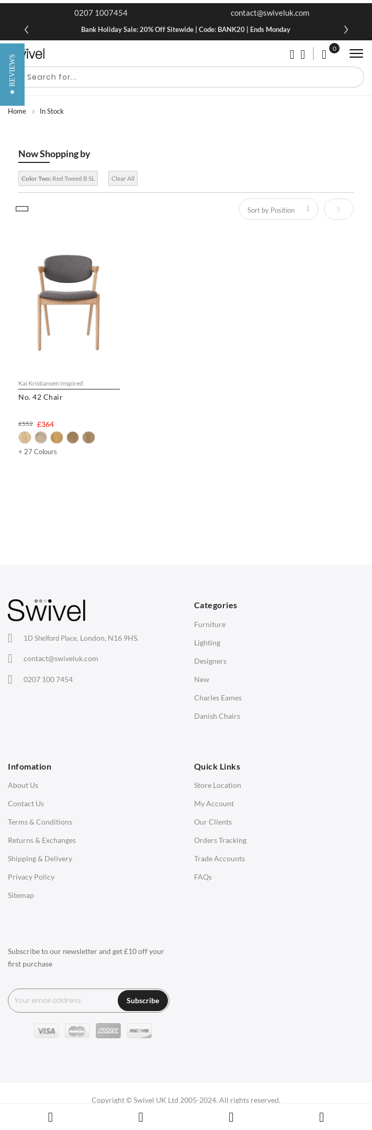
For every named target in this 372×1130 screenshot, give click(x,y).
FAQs (203, 876)
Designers (210, 660)
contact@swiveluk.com (270, 12)
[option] (24, 437)
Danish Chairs (217, 715)
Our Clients (213, 821)
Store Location (217, 785)
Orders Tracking (220, 840)
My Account (214, 803)
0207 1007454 (101, 12)
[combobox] (186, 77)
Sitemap (21, 895)
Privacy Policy (31, 876)
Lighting (207, 642)
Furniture (210, 624)
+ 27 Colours (37, 451)
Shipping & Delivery (40, 858)
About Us (23, 785)
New (201, 679)
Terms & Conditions (40, 821)
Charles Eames (218, 697)
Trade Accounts (219, 858)
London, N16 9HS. (81, 637)
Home (17, 111)
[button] (12, 565)
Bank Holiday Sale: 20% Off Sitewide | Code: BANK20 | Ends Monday (185, 29)
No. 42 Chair (40, 396)
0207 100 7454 (48, 679)
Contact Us (26, 803)
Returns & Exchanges (42, 840)
